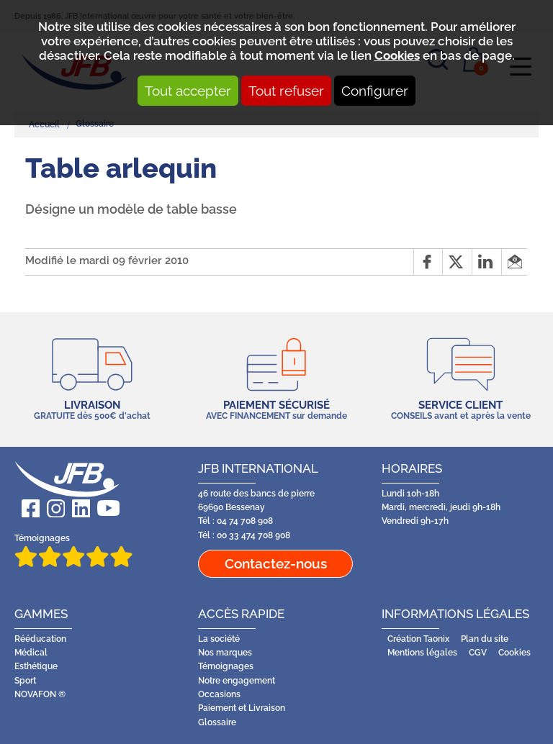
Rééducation (40, 639)
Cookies (397, 55)
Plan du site (484, 639)
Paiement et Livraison (241, 708)
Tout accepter (188, 91)
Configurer (374, 91)
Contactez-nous (276, 563)
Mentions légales (422, 653)
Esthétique (36, 666)
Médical (31, 653)
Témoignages (73, 550)
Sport (25, 681)
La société (219, 639)
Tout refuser (286, 91)
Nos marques (225, 653)
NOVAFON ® (40, 694)
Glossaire (217, 722)
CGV (478, 653)
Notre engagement (236, 681)
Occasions (219, 694)
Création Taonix (418, 639)
